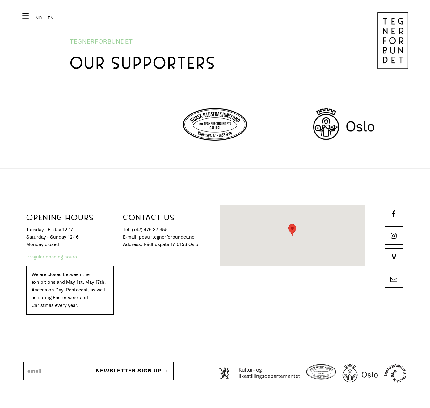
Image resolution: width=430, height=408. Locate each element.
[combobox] (51, 18)
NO (39, 18)
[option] (38, 18)
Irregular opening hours (51, 257)
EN (50, 18)
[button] (39, 17)
